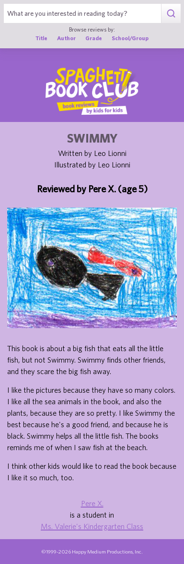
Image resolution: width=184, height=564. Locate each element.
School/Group (130, 38)
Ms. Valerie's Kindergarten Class (92, 526)
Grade (93, 38)
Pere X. (92, 503)
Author (66, 38)
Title (41, 38)
